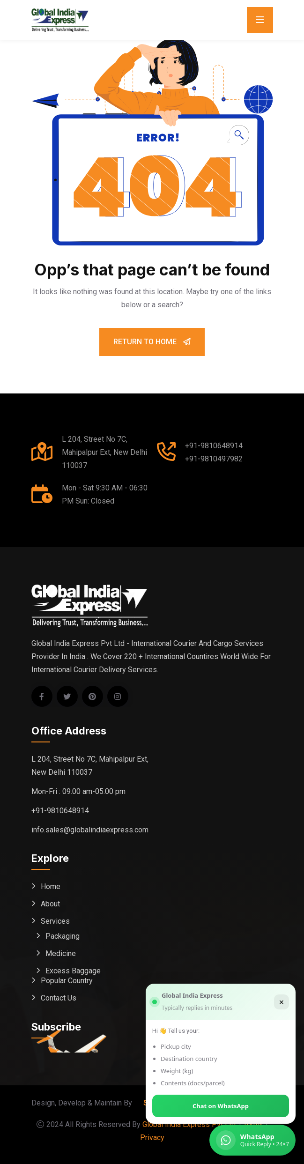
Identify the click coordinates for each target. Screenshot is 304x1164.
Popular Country (67, 980)
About (50, 903)
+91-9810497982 (214, 458)
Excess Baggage (73, 970)
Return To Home (152, 341)
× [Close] (281, 1002)
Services (55, 921)
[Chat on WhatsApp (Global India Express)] (252, 1140)
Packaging (62, 936)
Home (50, 886)
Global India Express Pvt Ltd (189, 1124)
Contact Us (58, 997)
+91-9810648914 (214, 445)
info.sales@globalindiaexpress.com (89, 829)
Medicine (60, 953)
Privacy (152, 1137)
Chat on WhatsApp (221, 1106)
